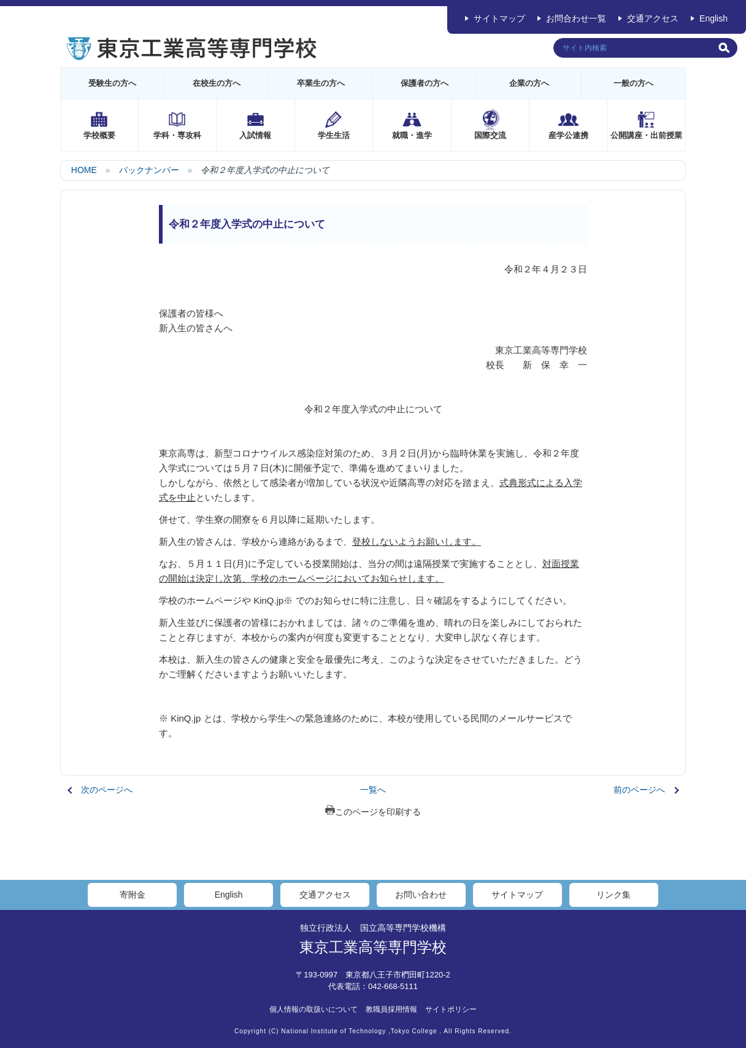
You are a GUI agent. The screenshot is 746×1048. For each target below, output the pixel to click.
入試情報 (255, 135)
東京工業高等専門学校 (373, 947)
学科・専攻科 (177, 135)
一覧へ (373, 790)
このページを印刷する (373, 812)
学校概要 (99, 135)
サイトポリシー (451, 1009)
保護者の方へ (424, 83)
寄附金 (132, 895)
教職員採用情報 (391, 1009)
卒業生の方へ (321, 83)
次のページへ (107, 790)
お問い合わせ (421, 895)
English (713, 18)
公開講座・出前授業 (646, 135)
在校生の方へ (216, 83)
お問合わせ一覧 (576, 18)
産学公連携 (568, 135)
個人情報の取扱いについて (313, 1009)
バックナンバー (149, 170)
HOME (84, 170)
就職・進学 (412, 135)
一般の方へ (633, 83)
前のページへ (639, 790)
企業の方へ (529, 83)
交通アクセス (653, 18)
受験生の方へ (112, 83)
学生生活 (334, 135)
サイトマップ (499, 18)
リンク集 (613, 895)
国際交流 (490, 135)
